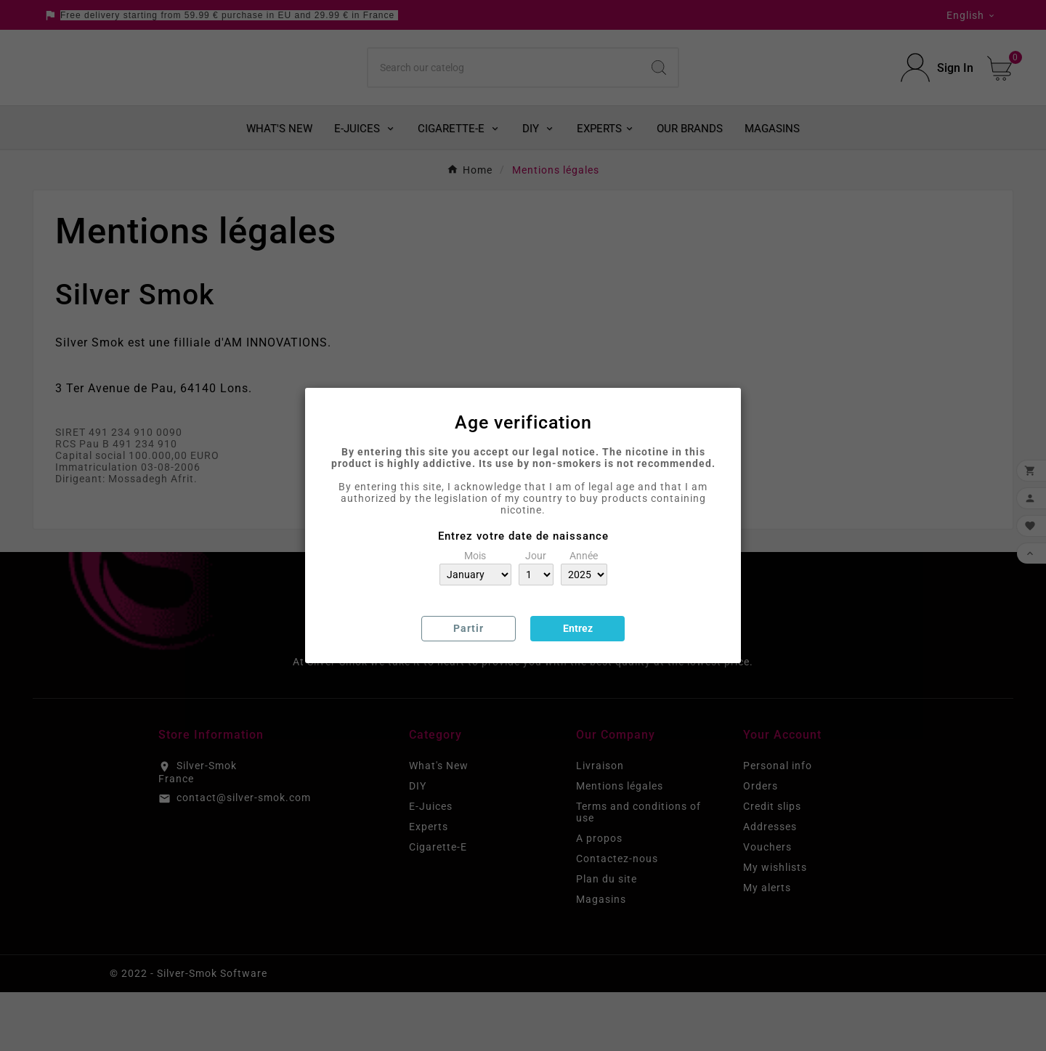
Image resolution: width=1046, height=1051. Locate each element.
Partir (468, 628)
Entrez (578, 628)
